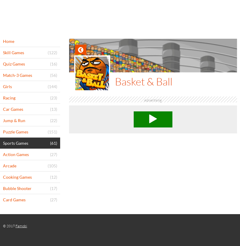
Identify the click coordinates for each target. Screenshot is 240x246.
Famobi (21, 226)
